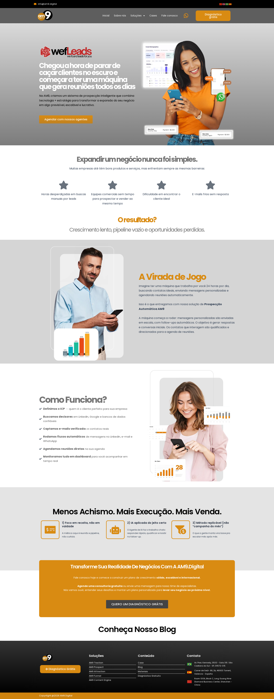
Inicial (106, 15)
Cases (153, 15)
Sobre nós (120, 15)
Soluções (138, 16)
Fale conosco (169, 15)
